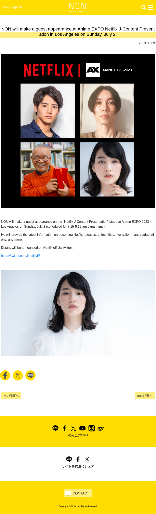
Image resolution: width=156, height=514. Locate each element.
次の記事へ (11, 395)
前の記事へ (144, 395)
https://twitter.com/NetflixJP (20, 256)
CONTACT (81, 493)
